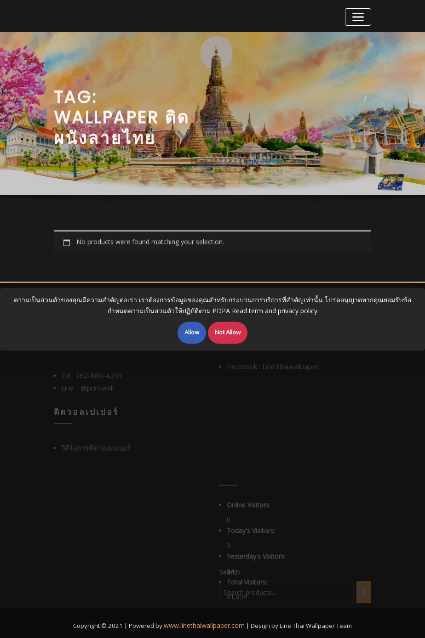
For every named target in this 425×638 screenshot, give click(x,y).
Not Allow (228, 332)
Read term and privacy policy (274, 312)
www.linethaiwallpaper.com (204, 619)
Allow (191, 332)
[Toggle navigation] (359, 16)
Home (351, 108)
